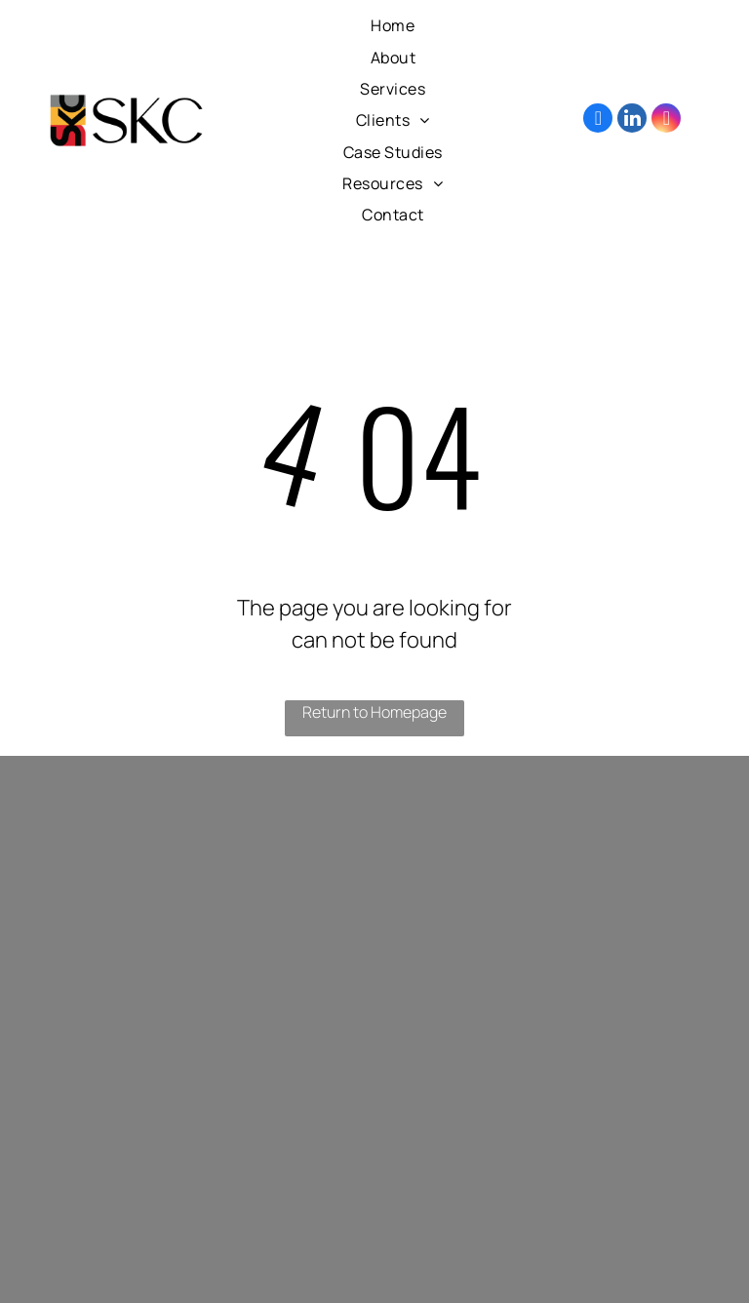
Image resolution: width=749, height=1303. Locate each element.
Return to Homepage (374, 712)
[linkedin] (632, 120)
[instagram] (666, 120)
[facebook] (597, 120)
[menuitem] (392, 25)
